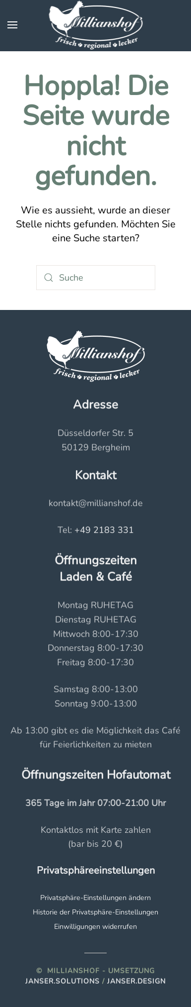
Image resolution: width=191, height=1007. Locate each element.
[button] (12, 25)
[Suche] (95, 277)
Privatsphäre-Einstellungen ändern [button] (95, 897)
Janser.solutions (62, 981)
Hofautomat (138, 774)
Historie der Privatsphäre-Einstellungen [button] (95, 911)
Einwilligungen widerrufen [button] (95, 926)
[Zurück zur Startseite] (95, 25)
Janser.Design (136, 981)
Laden (76, 576)
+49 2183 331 (104, 529)
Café (119, 576)
